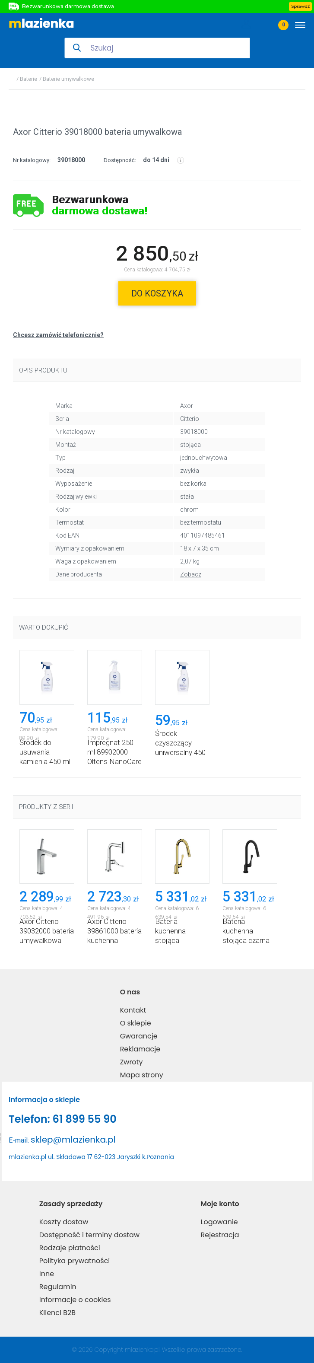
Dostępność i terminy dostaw (89, 1235)
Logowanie (219, 1222)
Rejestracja (220, 1235)
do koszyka (157, 293)
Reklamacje (140, 1049)
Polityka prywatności (74, 1261)
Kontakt (133, 1010)
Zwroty (131, 1062)
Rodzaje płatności (69, 1248)
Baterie (28, 79)
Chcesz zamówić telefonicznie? (58, 334)
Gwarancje (139, 1036)
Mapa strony (141, 1075)
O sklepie (135, 1023)
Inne (46, 1274)
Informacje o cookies (75, 1300)
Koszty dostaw (64, 1222)
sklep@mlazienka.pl (73, 1140)
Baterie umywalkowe (68, 79)
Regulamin (57, 1287)
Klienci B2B (57, 1313)
